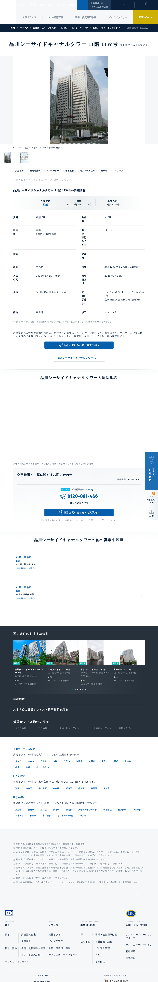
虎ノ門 (18, 696)
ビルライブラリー (118, 17)
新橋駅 (31, 744)
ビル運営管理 (56, 17)
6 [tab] (85, 624)
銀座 (17, 702)
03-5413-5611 (79, 474)
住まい (22, 5)
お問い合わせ (146, 17)
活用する (85, 877)
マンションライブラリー (18, 897)
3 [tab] (77, 624)
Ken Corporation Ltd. (8, 12)
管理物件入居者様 (99, 7)
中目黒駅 (137, 744)
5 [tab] (82, 624)
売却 (97, 890)
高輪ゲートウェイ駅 (87, 744)
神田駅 (33, 750)
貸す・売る (11, 883)
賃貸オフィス (56, 870)
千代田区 (43, 723)
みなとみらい (42, 702)
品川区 (81, 723)
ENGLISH (95, 3)
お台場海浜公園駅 (65, 750)
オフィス (36, 5)
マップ (89, 460)
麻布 (104, 696)
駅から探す (20, 732)
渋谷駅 (56, 744)
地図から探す (125, 663)
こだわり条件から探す (98, 663)
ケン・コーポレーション (139, 880)
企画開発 (100, 897)
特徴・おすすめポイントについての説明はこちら (41, 179)
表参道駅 (107, 744)
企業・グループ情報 (75, 5)
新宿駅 (69, 744)
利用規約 (97, 969)
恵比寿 (79, 696)
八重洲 (92, 696)
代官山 (67, 696)
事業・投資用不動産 (85, 17)
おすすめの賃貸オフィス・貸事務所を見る (40, 644)
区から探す (44, 663)
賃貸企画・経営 (103, 877)
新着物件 (19, 634)
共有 (151, 516)
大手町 (115, 696)
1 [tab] (72, 624)
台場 (28, 702)
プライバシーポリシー (74, 969)
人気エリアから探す (26, 684)
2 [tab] (75, 624)
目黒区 (94, 723)
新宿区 (69, 723)
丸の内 (128, 696)
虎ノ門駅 (122, 744)
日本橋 (43, 696)
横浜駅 (83, 750)
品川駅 (43, 744)
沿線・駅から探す (68, 663)
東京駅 (18, 744)
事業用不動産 (53, 5)
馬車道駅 (19, 750)
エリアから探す (20, 663)
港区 (17, 723)
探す (7, 870)
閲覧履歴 (122, 7)
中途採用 (130, 893)
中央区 (56, 723)
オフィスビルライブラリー (63, 890)
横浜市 (107, 723)
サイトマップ (114, 969)
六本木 (31, 696)
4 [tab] (80, 624)
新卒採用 (130, 887)
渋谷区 (29, 723)
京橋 (55, 696)
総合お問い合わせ (46, 969)
